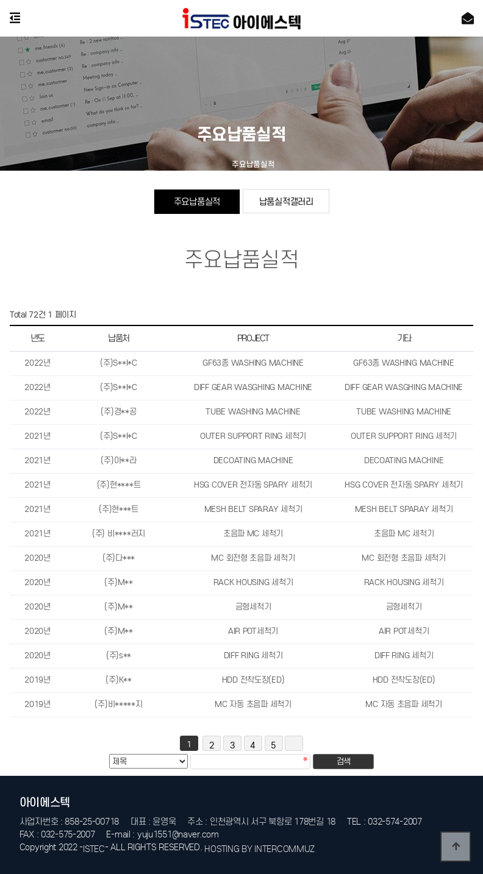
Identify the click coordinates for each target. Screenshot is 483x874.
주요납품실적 (197, 201)
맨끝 (294, 743)
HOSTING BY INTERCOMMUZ (259, 849)
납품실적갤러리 (286, 201)
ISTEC (94, 849)
